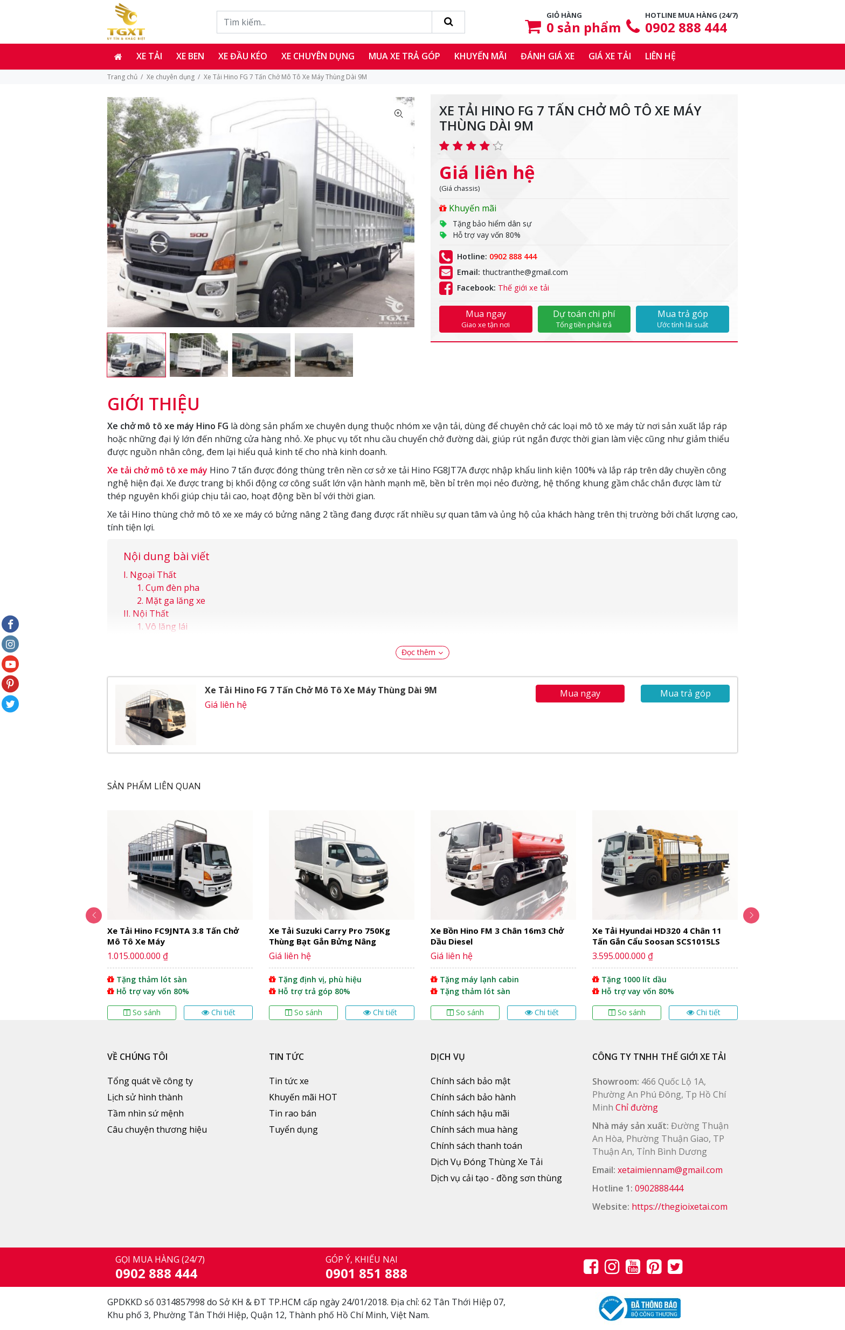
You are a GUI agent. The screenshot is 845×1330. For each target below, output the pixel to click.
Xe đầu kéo (242, 56)
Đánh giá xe (547, 56)
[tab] (153, 398)
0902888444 (659, 1188)
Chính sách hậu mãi (470, 1113)
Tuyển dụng (293, 1129)
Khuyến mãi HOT (303, 1097)
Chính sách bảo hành (473, 1097)
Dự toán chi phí (584, 318)
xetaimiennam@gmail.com (670, 1170)
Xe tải (149, 56)
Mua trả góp (682, 318)
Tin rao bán (292, 1113)
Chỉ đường (636, 1107)
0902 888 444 (686, 27)
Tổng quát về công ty (150, 1081)
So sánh (142, 1012)
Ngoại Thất (153, 575)
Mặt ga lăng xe (175, 601)
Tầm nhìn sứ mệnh (145, 1113)
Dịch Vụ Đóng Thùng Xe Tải (487, 1162)
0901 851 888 (366, 1273)
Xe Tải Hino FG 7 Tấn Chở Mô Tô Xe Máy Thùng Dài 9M (321, 690)
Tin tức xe (289, 1081)
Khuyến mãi (480, 56)
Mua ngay (485, 318)
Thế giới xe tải (523, 287)
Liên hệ (660, 56)
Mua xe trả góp (404, 56)
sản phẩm (583, 27)
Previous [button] (94, 915)
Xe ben (190, 56)
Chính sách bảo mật (470, 1081)
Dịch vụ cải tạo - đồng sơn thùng (496, 1178)
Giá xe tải (609, 56)
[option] (136, 355)
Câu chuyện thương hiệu (157, 1129)
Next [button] (751, 915)
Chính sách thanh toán (476, 1146)
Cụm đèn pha (172, 588)
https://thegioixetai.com (680, 1206)
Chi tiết (219, 1012)
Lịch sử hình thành (145, 1097)
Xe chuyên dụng (318, 56)
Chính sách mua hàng (474, 1129)
